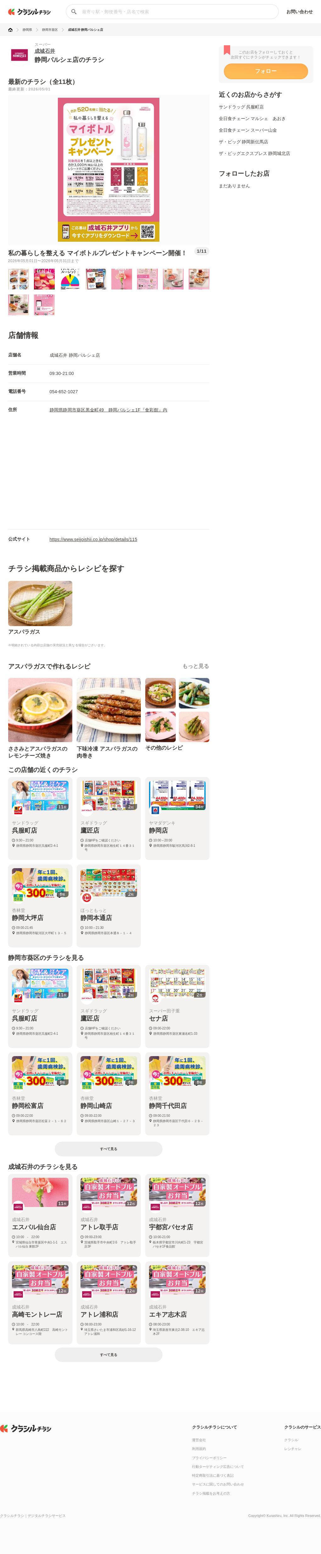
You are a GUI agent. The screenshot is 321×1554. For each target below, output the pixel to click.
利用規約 (199, 1449)
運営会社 (199, 1440)
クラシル (291, 1440)
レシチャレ (293, 1449)
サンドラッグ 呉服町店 (241, 106)
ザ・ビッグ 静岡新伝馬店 (243, 141)
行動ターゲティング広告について (218, 1467)
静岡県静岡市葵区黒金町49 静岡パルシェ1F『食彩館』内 (109, 409)
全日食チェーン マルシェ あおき (252, 118)
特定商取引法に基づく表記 (213, 1475)
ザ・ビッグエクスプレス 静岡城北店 (255, 153)
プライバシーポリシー (209, 1458)
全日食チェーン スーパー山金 (248, 130)
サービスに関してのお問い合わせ (218, 1484)
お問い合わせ (299, 11)
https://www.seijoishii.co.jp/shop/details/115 (93, 539)
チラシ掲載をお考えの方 (211, 1493)
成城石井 (45, 51)
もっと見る (195, 666)
